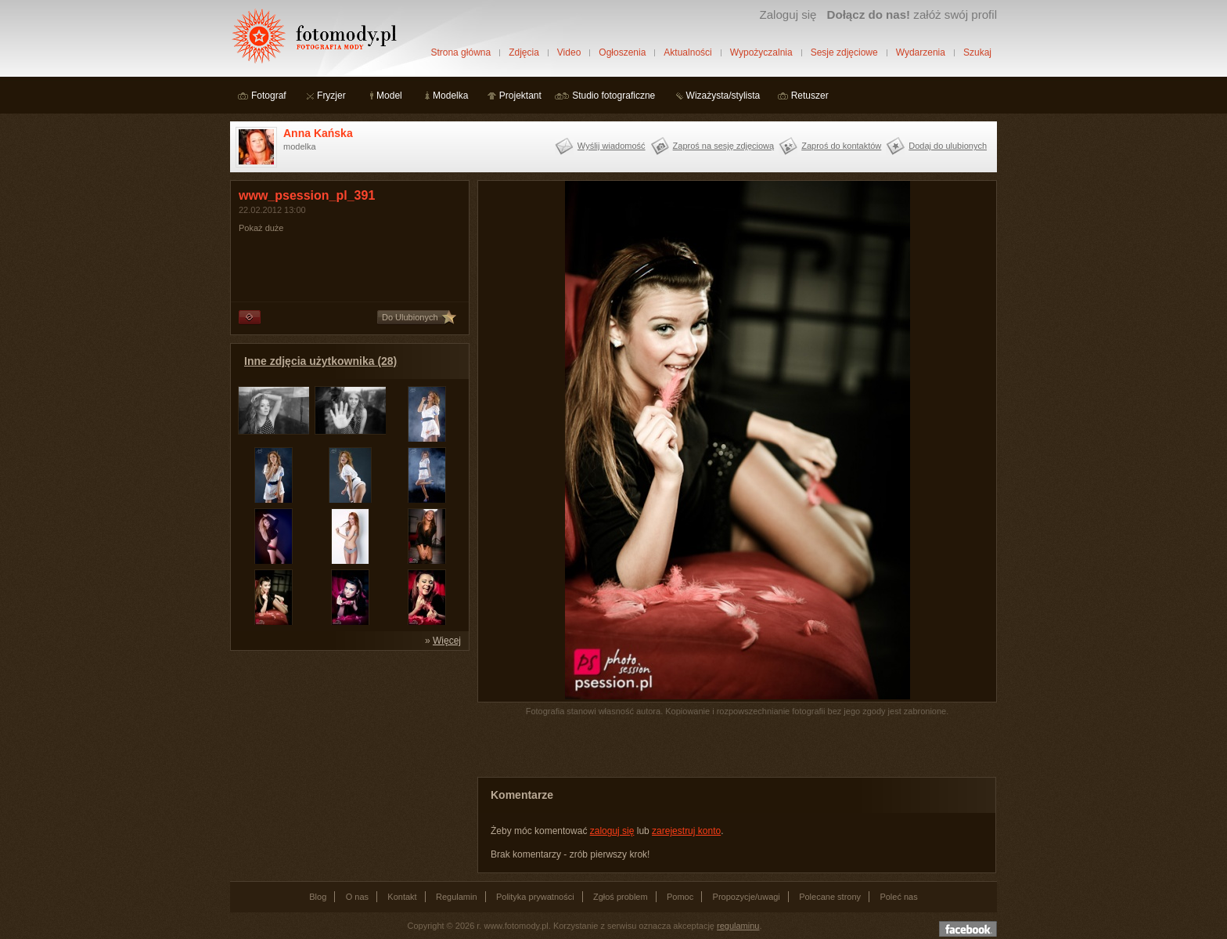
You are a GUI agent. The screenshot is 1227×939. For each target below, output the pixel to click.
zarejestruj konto (686, 830)
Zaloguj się (787, 14)
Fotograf (268, 95)
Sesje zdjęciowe (844, 52)
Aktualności (687, 52)
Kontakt (401, 896)
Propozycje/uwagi (746, 896)
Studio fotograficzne (613, 95)
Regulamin (456, 896)
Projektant (520, 95)
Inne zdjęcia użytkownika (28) (320, 361)
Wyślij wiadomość (612, 145)
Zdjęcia (524, 52)
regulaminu (738, 925)
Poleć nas (898, 896)
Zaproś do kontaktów (841, 145)
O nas (357, 896)
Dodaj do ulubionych (948, 145)
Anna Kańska (318, 133)
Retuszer (810, 95)
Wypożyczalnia (761, 52)
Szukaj (977, 52)
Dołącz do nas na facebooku (968, 929)
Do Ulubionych (410, 317)
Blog (317, 896)
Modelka (450, 95)
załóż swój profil (912, 14)
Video (569, 52)
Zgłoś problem (620, 896)
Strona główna (460, 52)
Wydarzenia (920, 52)
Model (389, 95)
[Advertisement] (347, 756)
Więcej (447, 640)
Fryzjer (331, 95)
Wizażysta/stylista (723, 95)
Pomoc (680, 896)
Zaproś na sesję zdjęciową (724, 145)
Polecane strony (830, 896)
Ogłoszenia (622, 52)
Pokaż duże (261, 228)
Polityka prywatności (535, 896)
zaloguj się (612, 830)
